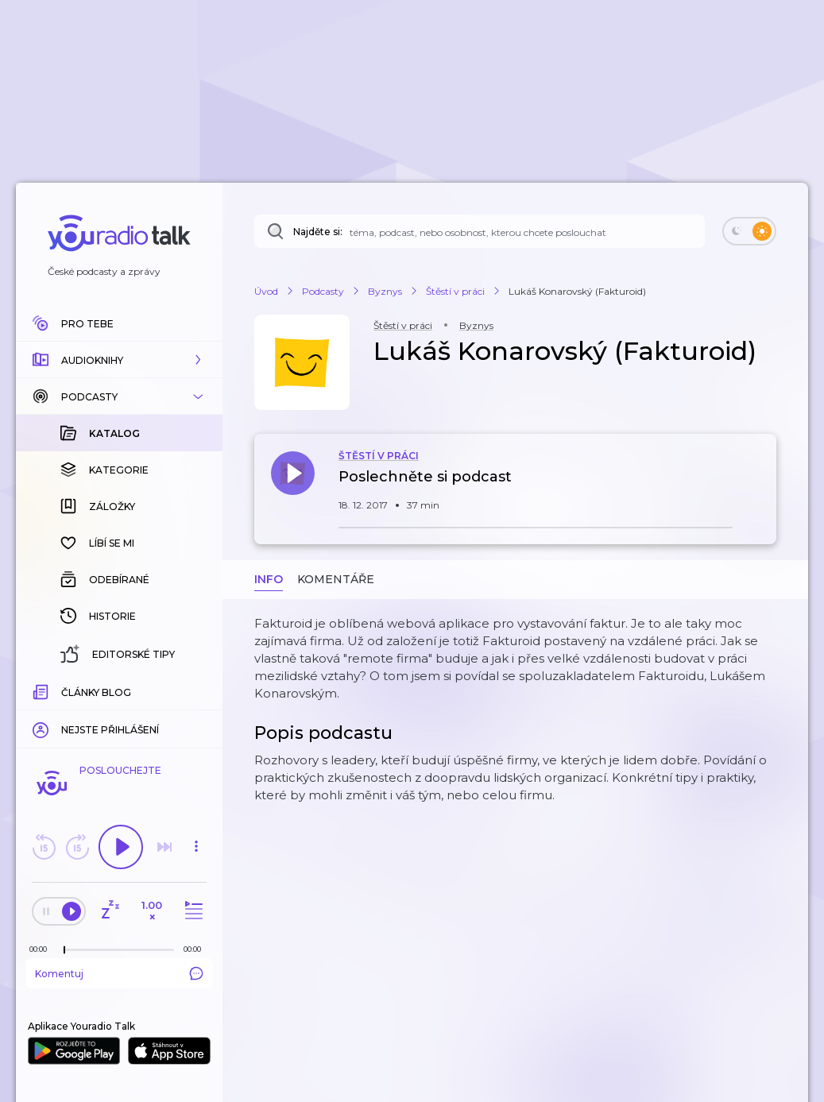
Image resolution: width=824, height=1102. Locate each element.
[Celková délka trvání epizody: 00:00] (196, 949)
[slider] (64, 950)
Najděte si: (317, 232)
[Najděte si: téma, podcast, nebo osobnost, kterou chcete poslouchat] (479, 231)
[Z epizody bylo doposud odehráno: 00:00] (42, 949)
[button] (119, 360)
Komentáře (335, 579)
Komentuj (119, 973)
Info (268, 579)
